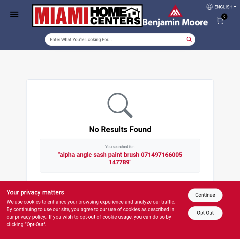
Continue (205, 195)
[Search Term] (120, 39)
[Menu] (14, 14)
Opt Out (205, 213)
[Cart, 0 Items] (220, 20)
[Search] (189, 39)
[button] (219, 8)
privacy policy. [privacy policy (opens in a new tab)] (30, 217)
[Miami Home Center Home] (87, 16)
